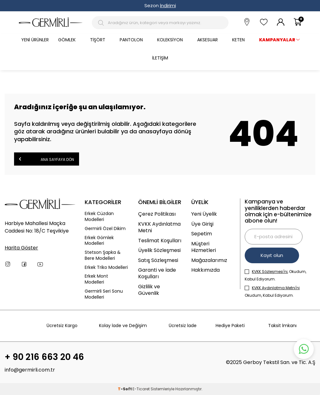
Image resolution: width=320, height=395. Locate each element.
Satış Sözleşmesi (158, 260)
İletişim (160, 58)
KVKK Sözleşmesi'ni (270, 271)
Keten (238, 40)
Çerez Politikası (157, 214)
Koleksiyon (170, 40)
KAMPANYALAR (277, 40)
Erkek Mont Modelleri (96, 279)
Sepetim (201, 233)
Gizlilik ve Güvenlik (149, 290)
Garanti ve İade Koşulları (157, 273)
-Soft (125, 389)
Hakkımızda (205, 270)
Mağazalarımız (209, 260)
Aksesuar (207, 40)
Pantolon (131, 40)
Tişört (97, 40)
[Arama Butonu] (102, 23)
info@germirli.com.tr (30, 369)
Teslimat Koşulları (159, 240)
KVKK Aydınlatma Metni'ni (276, 287)
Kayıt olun (272, 255)
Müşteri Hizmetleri (203, 247)
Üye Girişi (202, 224)
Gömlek (67, 40)
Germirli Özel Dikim (105, 229)
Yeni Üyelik (204, 214)
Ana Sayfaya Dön (46, 159)
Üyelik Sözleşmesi (159, 250)
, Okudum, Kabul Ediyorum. (275, 275)
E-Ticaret (141, 389)
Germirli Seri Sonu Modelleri (104, 294)
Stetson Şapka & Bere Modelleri (103, 255)
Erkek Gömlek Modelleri (99, 241)
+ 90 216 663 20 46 (44, 357)
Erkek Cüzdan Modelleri (99, 217)
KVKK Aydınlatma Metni (159, 227)
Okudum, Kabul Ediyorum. (272, 291)
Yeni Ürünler (35, 40)
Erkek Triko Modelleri (106, 267)
